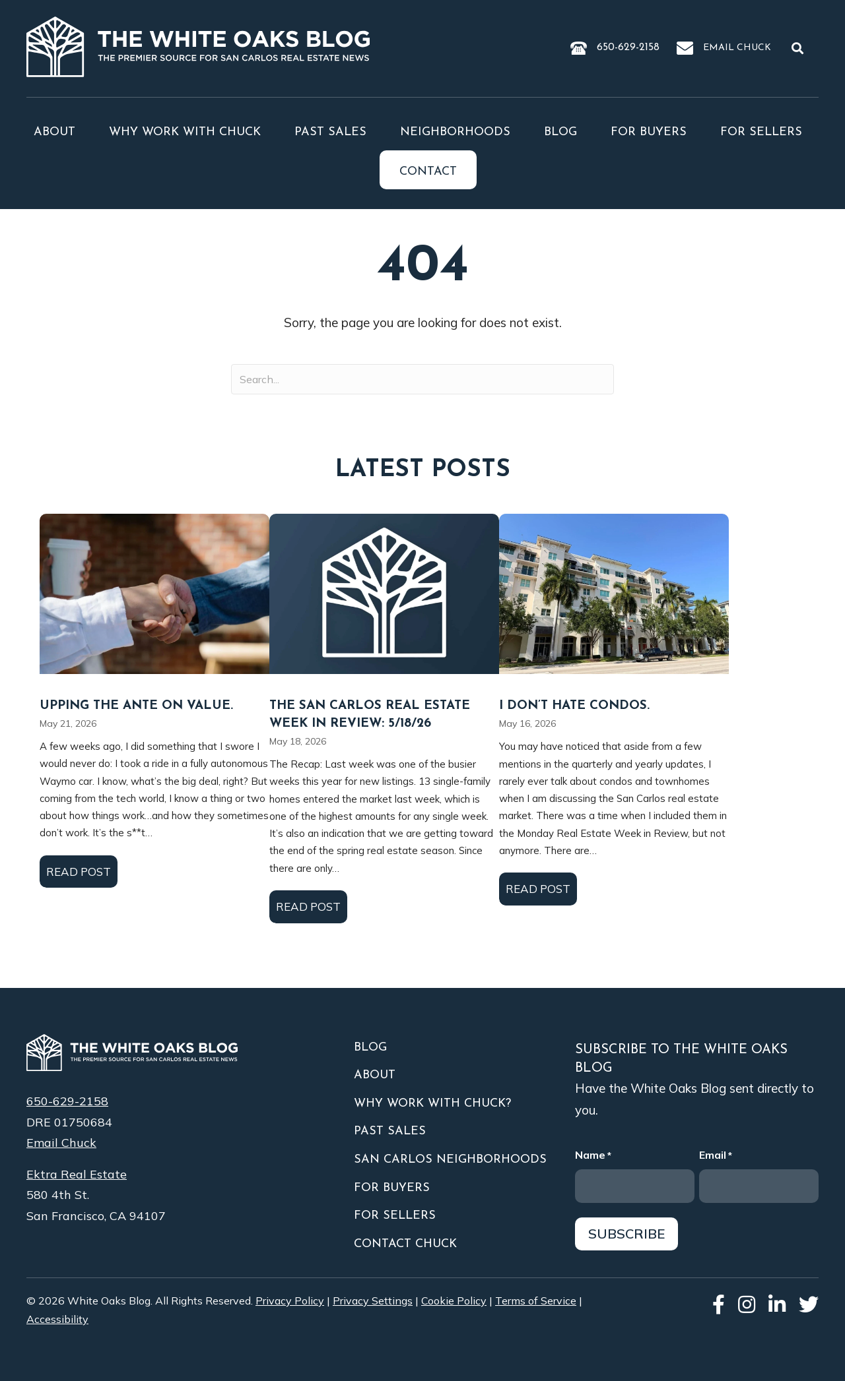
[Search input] (422, 379)
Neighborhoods (455, 132)
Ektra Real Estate (76, 1174)
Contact (428, 172)
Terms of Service (535, 1300)
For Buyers (649, 132)
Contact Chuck (405, 1244)
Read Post (82, 870)
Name (593, 1155)
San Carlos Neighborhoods (450, 1159)
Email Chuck (737, 48)
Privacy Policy (289, 1300)
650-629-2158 (628, 47)
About (54, 132)
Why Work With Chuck (185, 132)
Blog (560, 132)
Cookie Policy (454, 1300)
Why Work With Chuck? (432, 1103)
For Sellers (761, 132)
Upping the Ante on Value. (136, 706)
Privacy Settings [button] (373, 1300)
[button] (800, 47)
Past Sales (330, 132)
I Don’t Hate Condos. (574, 706)
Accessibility (57, 1319)
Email (715, 1155)
